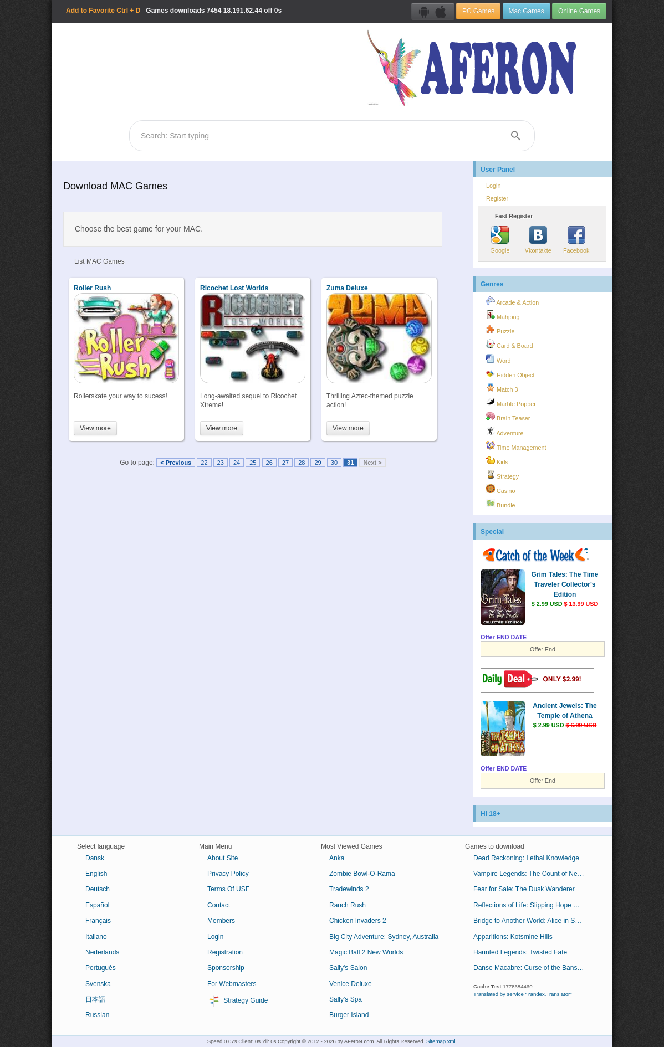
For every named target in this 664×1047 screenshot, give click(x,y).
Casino (500, 489)
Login (493, 185)
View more (95, 428)
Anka (336, 858)
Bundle (500, 504)
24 (236, 462)
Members (221, 921)
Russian (97, 1015)
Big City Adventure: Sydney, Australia (383, 937)
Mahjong (502, 315)
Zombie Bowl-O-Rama (362, 873)
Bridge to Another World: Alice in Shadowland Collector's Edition (533, 921)
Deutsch (97, 889)
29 (317, 462)
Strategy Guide (237, 1001)
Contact (218, 905)
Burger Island (349, 1015)
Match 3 (502, 388)
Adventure (505, 432)
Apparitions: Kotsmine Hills (513, 937)
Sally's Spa (345, 999)
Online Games (579, 11)
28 (301, 462)
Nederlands (102, 952)
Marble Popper (511, 402)
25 (252, 462)
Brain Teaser (508, 417)
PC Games (478, 11)
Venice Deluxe (350, 984)
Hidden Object (510, 373)
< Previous (175, 462)
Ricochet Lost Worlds (234, 288)
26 (269, 462)
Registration (225, 952)
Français (98, 921)
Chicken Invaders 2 (357, 921)
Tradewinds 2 (349, 889)
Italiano (96, 937)
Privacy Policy (228, 873)
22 (204, 462)
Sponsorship (225, 968)
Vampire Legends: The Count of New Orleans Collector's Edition (533, 873)
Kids (497, 460)
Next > (372, 462)
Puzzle (500, 330)
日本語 (95, 999)
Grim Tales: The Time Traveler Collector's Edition (565, 584)
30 (334, 462)
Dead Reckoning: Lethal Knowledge (526, 858)
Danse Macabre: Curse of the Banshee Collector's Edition (533, 968)
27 (285, 462)
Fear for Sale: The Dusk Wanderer (524, 889)
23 (220, 462)
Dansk (94, 858)
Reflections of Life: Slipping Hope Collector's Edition (533, 905)
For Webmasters (231, 984)
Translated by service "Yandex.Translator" (522, 994)
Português (100, 968)
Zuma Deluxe (347, 288)
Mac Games (526, 11)
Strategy (502, 475)
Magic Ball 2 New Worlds (366, 952)
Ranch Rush (347, 905)
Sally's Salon (348, 968)
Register (497, 198)
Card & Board (509, 344)
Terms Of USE (228, 889)
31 (350, 462)
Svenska (98, 984)
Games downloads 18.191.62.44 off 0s (174, 10)
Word (498, 359)
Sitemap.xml (441, 1041)
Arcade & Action (512, 301)
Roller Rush (92, 288)
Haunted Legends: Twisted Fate (520, 952)
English (96, 873)
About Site (222, 858)
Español (97, 905)
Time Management (516, 446)
